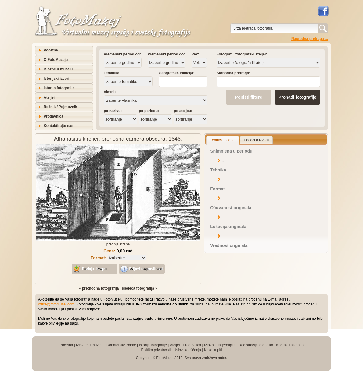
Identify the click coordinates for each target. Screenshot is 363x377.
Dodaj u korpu (94, 269)
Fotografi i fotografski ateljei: (242, 54)
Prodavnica (53, 116)
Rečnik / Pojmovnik (60, 107)
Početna (51, 50)
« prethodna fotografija (99, 288)
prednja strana (118, 244)
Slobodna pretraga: (233, 73)
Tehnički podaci (222, 140)
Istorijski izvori (56, 78)
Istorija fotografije (59, 88)
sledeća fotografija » (139, 288)
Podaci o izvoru (256, 140)
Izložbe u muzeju (58, 69)
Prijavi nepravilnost (146, 269)
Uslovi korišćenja (187, 350)
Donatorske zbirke (121, 345)
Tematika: (112, 73)
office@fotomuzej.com (56, 304)
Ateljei (49, 97)
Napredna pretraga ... (309, 39)
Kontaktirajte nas (58, 126)
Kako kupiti (213, 350)
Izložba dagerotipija (219, 345)
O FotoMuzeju (56, 60)
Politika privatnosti (156, 350)
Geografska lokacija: (176, 73)
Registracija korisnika (256, 345)
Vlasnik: (111, 92)
